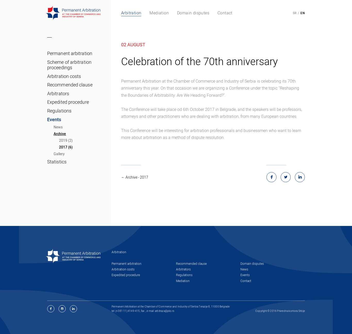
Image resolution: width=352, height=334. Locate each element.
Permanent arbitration (69, 53)
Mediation (183, 281)
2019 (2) (66, 140)
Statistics (56, 162)
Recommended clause (70, 85)
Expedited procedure (68, 102)
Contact (245, 281)
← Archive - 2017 (134, 177)
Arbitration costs (64, 76)
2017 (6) (66, 147)
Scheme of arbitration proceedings (69, 65)
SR (295, 13)
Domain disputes (252, 263)
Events (54, 119)
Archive (60, 133)
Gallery (59, 153)
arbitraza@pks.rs (164, 311)
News (58, 127)
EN (302, 13)
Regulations (59, 111)
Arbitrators (58, 93)
